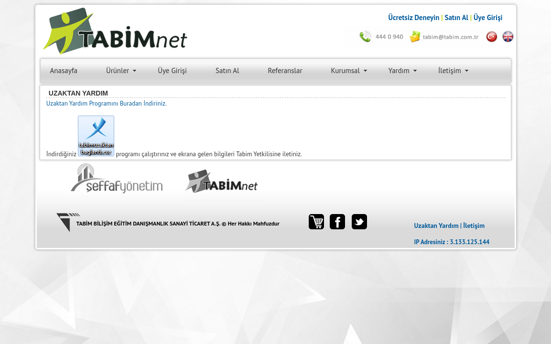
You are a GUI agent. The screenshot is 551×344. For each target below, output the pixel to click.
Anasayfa (63, 70)
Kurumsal (345, 70)
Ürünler (117, 70)
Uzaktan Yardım (436, 225)
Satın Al (456, 17)
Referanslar (285, 70)
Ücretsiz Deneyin (414, 17)
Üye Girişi (488, 17)
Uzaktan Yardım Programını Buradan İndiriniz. (106, 103)
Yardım (399, 70)
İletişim (449, 70)
